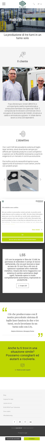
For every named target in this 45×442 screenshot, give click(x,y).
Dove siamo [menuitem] (6, 411)
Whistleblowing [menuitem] (7, 415)
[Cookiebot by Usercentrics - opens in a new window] (35, 201)
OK (23, 234)
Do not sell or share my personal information (22, 239)
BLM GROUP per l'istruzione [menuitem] (11, 407)
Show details (36, 229)
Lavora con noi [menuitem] (7, 403)
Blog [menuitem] (4, 395)
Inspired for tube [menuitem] (8, 399)
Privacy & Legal (22, 433)
